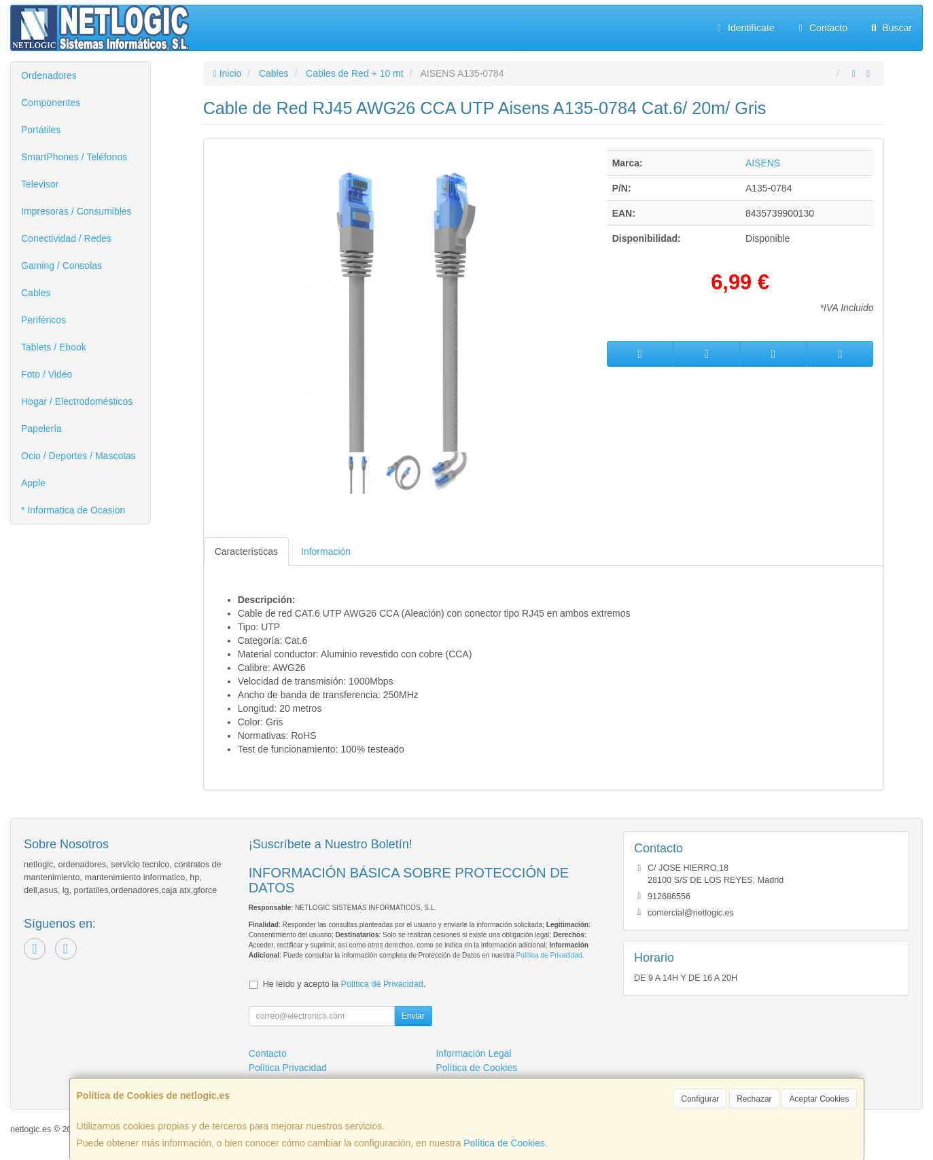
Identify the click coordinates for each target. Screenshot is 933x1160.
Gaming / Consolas (61, 265)
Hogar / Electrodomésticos (77, 401)
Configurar (700, 1099)
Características (246, 551)
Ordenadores (49, 75)
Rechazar (754, 1099)
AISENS (762, 163)
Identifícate (744, 27)
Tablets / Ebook (53, 347)
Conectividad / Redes (66, 238)
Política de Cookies (504, 1143)
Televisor (39, 184)
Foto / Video (46, 374)
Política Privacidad (288, 1067)
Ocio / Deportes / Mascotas (78, 455)
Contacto (821, 27)
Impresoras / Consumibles (76, 211)
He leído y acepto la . (344, 984)
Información (326, 551)
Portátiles (40, 129)
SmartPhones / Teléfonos (74, 156)
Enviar (413, 1016)
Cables (36, 292)
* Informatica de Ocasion (73, 510)
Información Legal (473, 1053)
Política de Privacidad (549, 955)
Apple (33, 482)
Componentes (50, 102)
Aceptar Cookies (819, 1099)
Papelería (41, 428)
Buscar (890, 27)
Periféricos (43, 319)
